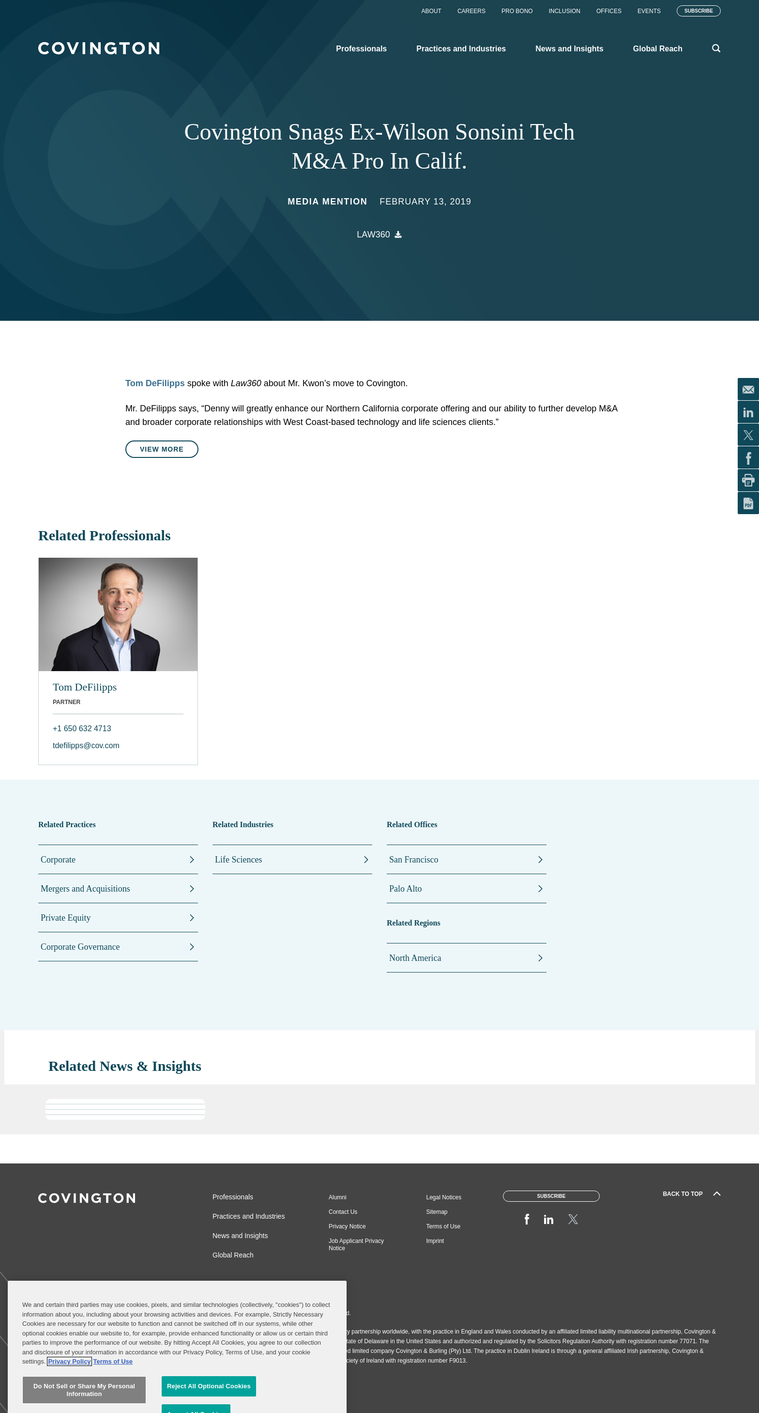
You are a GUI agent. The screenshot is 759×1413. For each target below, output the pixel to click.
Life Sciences (238, 859)
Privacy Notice (347, 1226)
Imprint (435, 1241)
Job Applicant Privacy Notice (356, 1245)
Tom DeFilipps (85, 687)
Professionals (233, 1197)
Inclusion (564, 11)
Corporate (58, 859)
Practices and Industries (249, 1216)
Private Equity (66, 918)
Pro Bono (517, 11)
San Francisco (413, 859)
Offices (609, 11)
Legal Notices (444, 1197)
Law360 (373, 234)
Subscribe (698, 11)
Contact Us (343, 1212)
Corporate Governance (80, 947)
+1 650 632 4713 (82, 728)
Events (649, 11)
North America (415, 958)
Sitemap (437, 1212)
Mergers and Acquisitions (85, 889)
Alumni (338, 1197)
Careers (471, 11)
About (431, 11)
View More (162, 449)
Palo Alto (405, 889)
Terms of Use (443, 1226)
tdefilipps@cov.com (86, 745)
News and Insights (240, 1236)
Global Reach (233, 1255)
